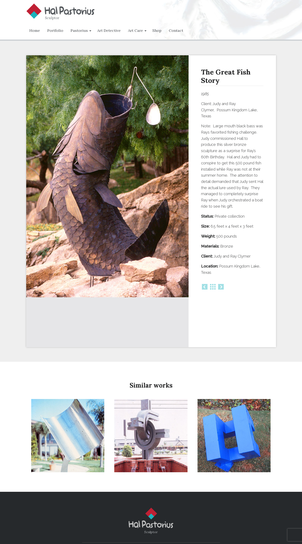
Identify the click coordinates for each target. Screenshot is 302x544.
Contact (176, 30)
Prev (205, 287)
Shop (157, 30)
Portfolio (55, 30)
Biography (140, 526)
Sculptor (52, 18)
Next (221, 287)
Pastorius (79, 30)
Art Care (135, 30)
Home (34, 30)
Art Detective (109, 30)
